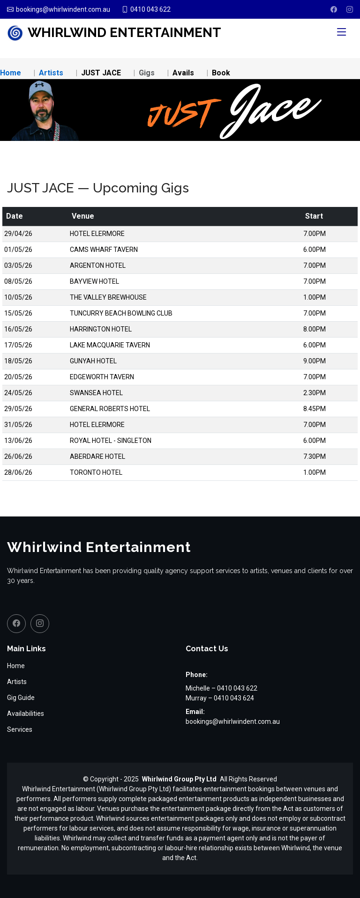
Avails (183, 72)
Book (221, 72)
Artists (51, 72)
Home (10, 72)
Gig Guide (21, 697)
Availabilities (25, 713)
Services (19, 729)
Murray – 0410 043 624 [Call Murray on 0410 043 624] (220, 698)
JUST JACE (101, 72)
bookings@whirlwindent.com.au (233, 721)
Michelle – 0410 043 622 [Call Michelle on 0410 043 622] (221, 688)
